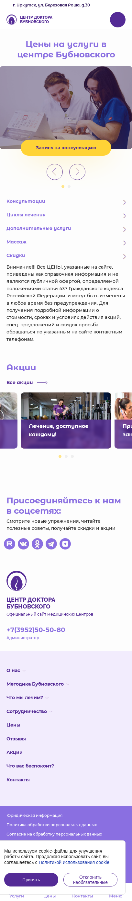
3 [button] (72, 456)
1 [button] (62, 186)
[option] (66, 107)
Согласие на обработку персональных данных (54, 834)
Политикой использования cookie (74, 862)
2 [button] (69, 186)
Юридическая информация (34, 815)
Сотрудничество (29, 711)
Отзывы (16, 739)
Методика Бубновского (37, 684)
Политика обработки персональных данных (51, 824)
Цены (13, 725)
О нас (16, 670)
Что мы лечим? (27, 697)
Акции (14, 752)
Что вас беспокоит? (30, 766)
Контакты (18, 780)
